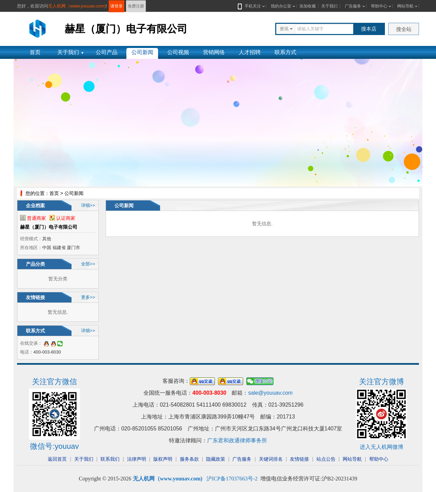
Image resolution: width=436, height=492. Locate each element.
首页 (35, 52)
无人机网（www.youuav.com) (77, 6)
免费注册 (136, 6)
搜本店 (368, 29)
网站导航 (405, 6)
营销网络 (214, 52)
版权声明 (162, 459)
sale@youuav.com (270, 393)
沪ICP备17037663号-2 (232, 478)
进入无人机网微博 (381, 447)
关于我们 (329, 6)
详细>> (88, 205)
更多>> (88, 297)
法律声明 (136, 459)
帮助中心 (379, 6)
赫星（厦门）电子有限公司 (48, 227)
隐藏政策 (215, 459)
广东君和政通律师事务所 (237, 440)
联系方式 (285, 52)
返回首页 (57, 459)
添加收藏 (307, 6)
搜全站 (403, 29)
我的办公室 (281, 6)
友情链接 (299, 459)
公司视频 (178, 52)
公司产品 (107, 52)
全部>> (88, 263)
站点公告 (326, 459)
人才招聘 (250, 52)
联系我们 (110, 459)
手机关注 (251, 6)
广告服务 (353, 6)
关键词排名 (271, 459)
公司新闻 (142, 52)
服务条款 (189, 459)
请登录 (116, 6)
